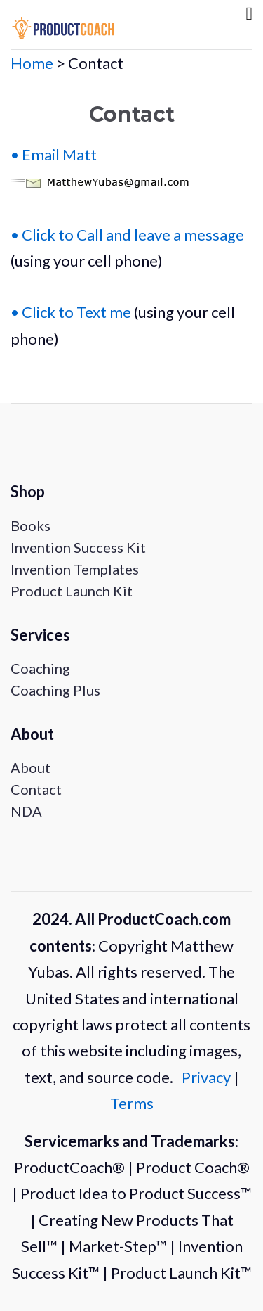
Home (32, 62)
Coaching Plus (55, 690)
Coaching (40, 668)
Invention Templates (75, 569)
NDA (26, 810)
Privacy (208, 1077)
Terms (132, 1103)
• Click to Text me (71, 311)
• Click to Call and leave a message (127, 234)
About (30, 767)
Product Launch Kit (72, 590)
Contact (36, 789)
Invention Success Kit (78, 547)
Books (30, 525)
